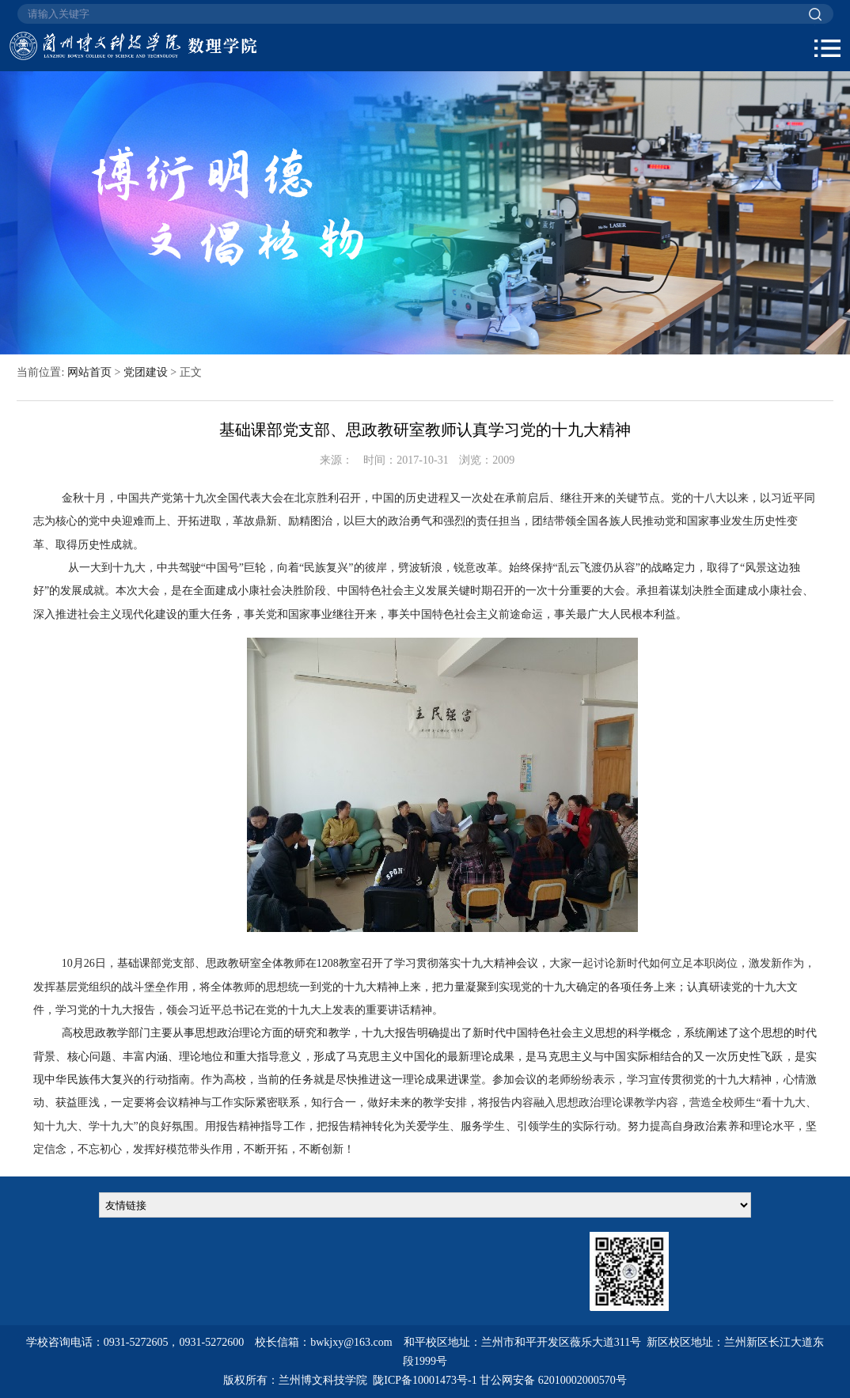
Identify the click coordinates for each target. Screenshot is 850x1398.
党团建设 (145, 372)
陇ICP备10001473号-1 (424, 1380)
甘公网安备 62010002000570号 (553, 1380)
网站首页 (89, 372)
